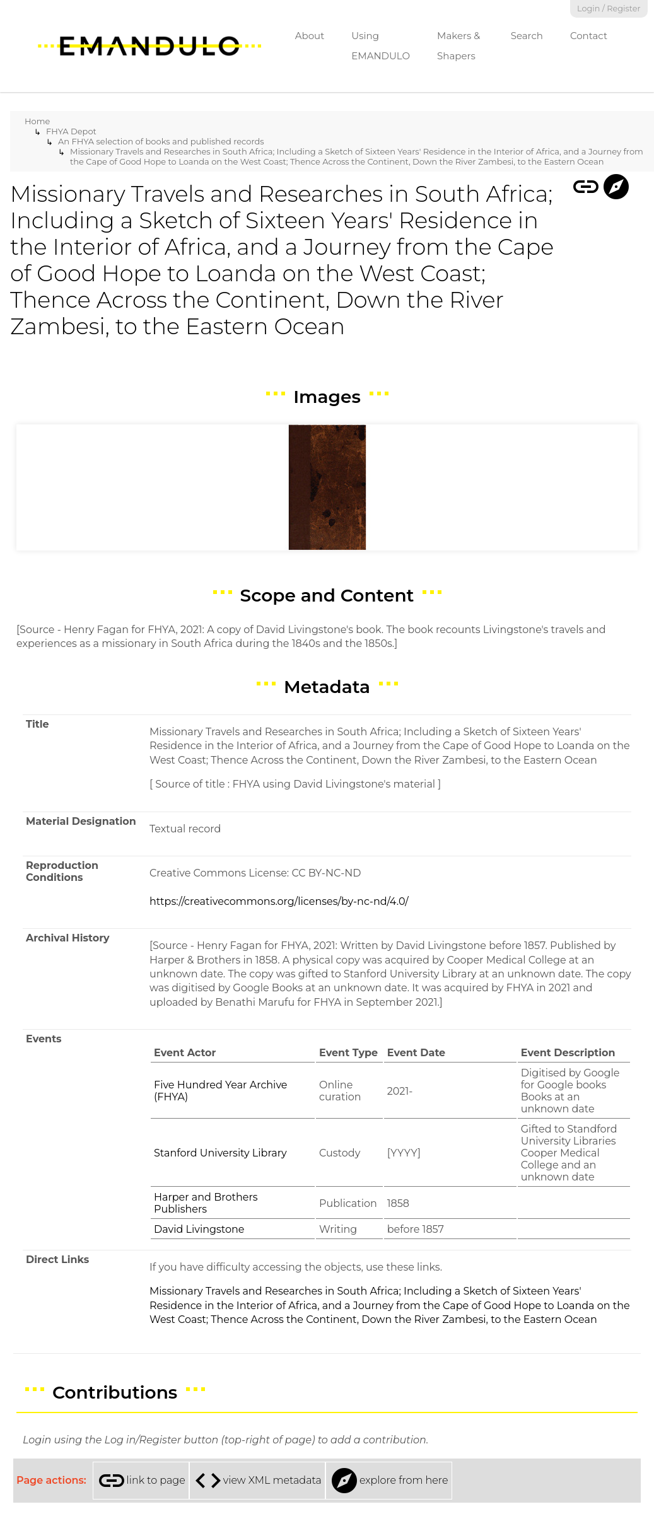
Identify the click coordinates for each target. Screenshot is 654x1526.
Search (527, 36)
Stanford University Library (220, 1153)
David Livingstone (199, 1229)
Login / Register (609, 8)
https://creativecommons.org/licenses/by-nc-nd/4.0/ (279, 901)
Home (37, 121)
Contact (588, 36)
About (310, 36)
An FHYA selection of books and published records (161, 141)
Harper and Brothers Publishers (206, 1203)
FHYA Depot (71, 131)
